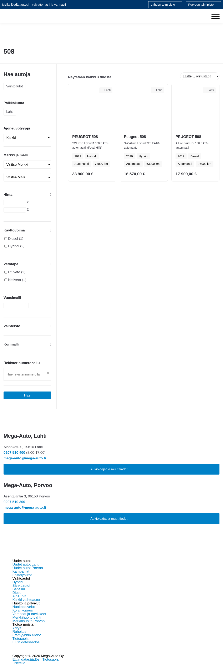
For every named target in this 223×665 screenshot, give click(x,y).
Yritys (16, 628)
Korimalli (27, 344)
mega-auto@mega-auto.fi (25, 458)
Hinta (27, 194)
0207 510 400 (14, 453)
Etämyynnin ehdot (26, 635)
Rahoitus (19, 632)
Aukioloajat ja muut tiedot (108, 469)
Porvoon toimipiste (201, 4)
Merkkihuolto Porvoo (28, 621)
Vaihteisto (27, 326)
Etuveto (14, 272)
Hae (27, 395)
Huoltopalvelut (23, 607)
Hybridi (13, 246)
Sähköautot (21, 586)
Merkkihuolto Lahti (26, 617)
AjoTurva (19, 596)
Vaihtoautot (14, 86)
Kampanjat (20, 571)
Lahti (10, 111)
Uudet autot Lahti (25, 564)
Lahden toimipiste (163, 4)
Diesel (13, 239)
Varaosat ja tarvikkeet (29, 614)
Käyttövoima (27, 230)
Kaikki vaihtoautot (26, 600)
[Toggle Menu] (215, 16)
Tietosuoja (20, 639)
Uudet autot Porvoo (27, 568)
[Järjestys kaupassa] (199, 76)
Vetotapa (27, 264)
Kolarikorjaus (22, 610)
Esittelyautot (22, 575)
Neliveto (14, 280)
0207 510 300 (14, 502)
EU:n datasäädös (26, 642)
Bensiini (18, 589)
